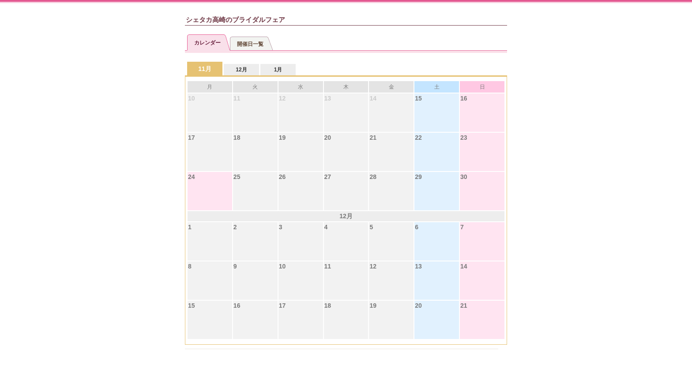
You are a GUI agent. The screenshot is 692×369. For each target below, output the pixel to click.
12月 (241, 70)
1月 (278, 70)
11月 (204, 68)
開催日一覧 (250, 44)
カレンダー (207, 43)
